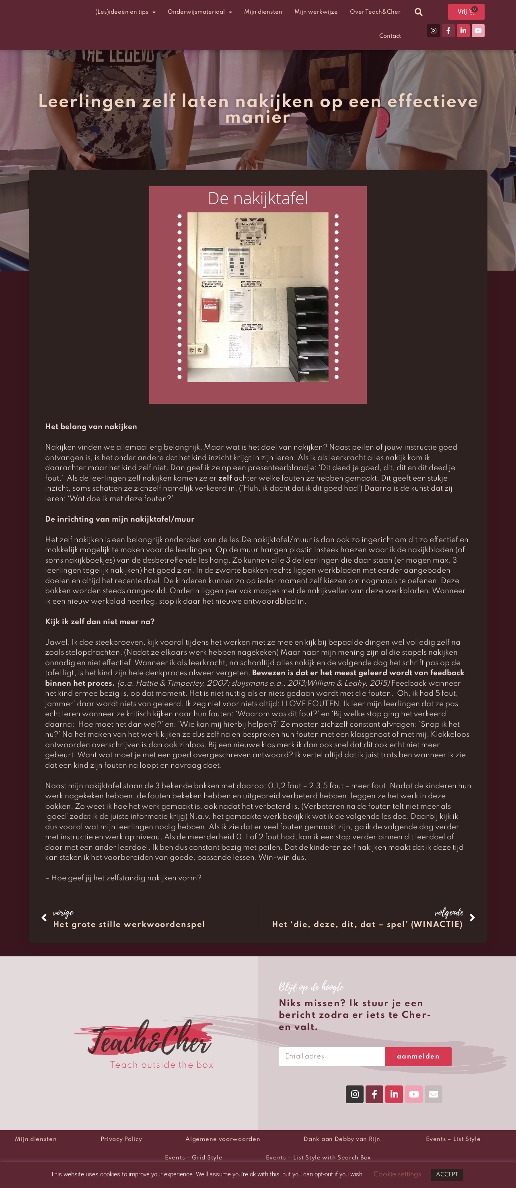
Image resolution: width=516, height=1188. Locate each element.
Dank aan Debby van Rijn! (343, 1139)
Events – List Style (453, 1139)
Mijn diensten (263, 12)
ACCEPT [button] (447, 1175)
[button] (419, 12)
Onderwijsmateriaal (200, 12)
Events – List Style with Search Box (318, 1158)
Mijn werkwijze (316, 12)
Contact (390, 36)
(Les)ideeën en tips (125, 12)
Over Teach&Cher (375, 12)
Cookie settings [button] (397, 1174)
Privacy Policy (121, 1139)
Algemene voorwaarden (222, 1139)
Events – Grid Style (193, 1158)
